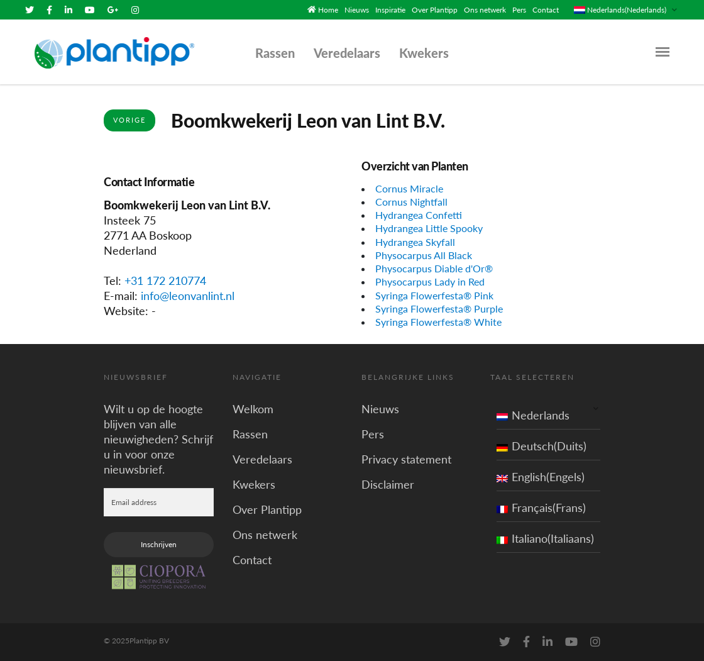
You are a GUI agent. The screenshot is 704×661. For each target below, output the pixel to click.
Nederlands (533, 415)
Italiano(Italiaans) (545, 538)
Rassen (275, 52)
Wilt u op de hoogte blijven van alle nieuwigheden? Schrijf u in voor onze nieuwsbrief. (158, 439)
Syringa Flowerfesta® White (438, 322)
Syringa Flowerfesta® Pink (434, 295)
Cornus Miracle (409, 188)
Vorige (129, 120)
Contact (545, 9)
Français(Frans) (541, 507)
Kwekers (424, 52)
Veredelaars (347, 52)
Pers (519, 9)
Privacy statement (406, 459)
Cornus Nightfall (411, 202)
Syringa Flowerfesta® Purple (439, 308)
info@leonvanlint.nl (187, 296)
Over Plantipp (435, 9)
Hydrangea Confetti (418, 215)
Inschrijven (159, 544)
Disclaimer (387, 484)
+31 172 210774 (165, 280)
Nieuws (356, 10)
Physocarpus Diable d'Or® (434, 268)
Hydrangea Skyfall (415, 242)
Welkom (253, 409)
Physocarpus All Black (423, 255)
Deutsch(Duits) (541, 446)
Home (328, 10)
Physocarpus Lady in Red (430, 281)
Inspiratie (390, 10)
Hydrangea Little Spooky (429, 228)
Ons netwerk (485, 9)
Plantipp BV (149, 640)
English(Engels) (541, 477)
